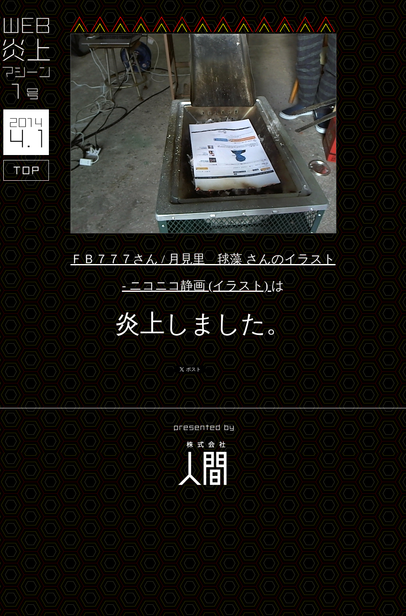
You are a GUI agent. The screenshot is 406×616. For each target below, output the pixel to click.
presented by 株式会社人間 (203, 456)
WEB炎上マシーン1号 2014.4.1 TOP (26, 99)
